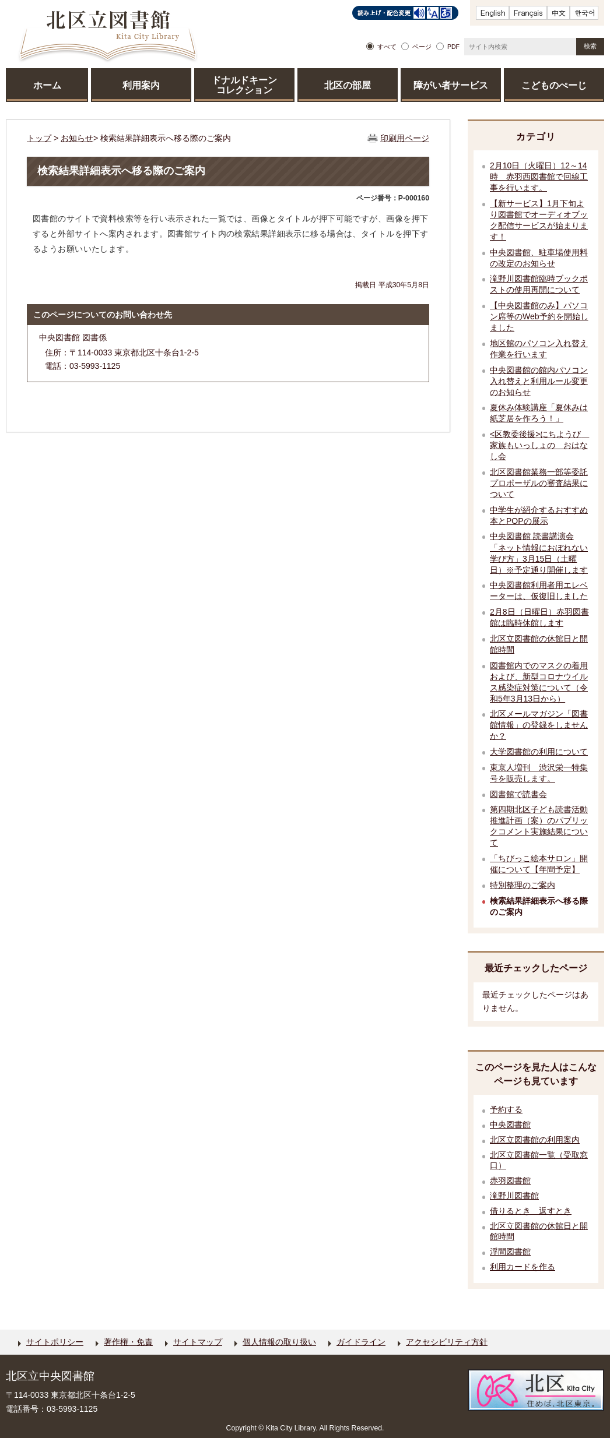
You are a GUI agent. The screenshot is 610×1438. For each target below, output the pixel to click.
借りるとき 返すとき (531, 1211)
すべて (387, 46)
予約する (506, 1109)
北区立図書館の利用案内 (535, 1140)
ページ (422, 46)
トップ (39, 138)
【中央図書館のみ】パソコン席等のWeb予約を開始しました (539, 316)
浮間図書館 (510, 1251)
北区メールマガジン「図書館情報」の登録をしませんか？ (539, 725)
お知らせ (77, 138)
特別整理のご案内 (522, 885)
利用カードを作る (522, 1267)
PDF (453, 46)
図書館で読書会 (518, 794)
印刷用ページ (404, 138)
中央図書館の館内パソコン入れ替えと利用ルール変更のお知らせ (539, 381)
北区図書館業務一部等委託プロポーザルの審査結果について (539, 483)
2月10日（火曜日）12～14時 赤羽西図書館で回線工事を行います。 (539, 176)
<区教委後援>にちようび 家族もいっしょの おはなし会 (539, 445)
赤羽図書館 (510, 1180)
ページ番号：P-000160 (392, 198)
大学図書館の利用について (539, 751)
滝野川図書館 (514, 1196)
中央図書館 (510, 1124)
